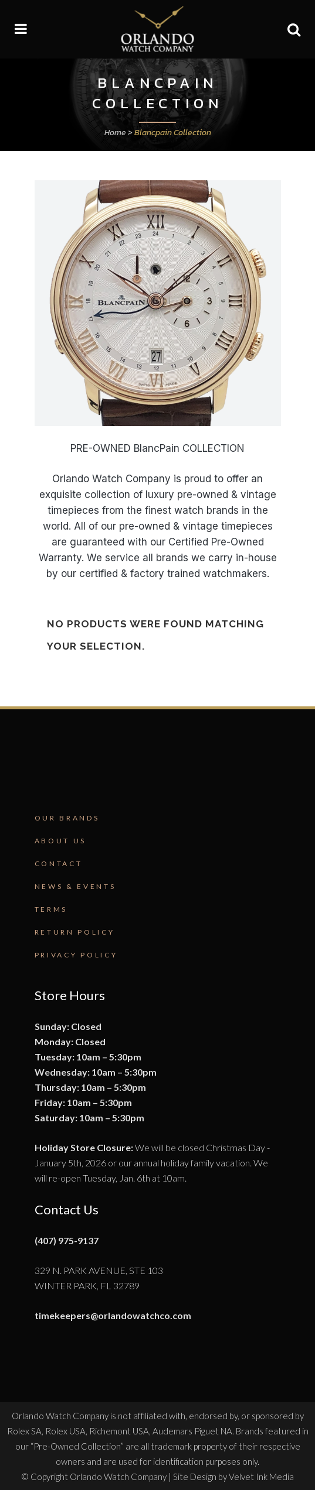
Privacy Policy (76, 954)
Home (115, 132)
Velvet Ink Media (261, 1476)
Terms (51, 909)
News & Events (75, 886)
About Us (61, 840)
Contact (59, 863)
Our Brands (67, 817)
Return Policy (75, 932)
